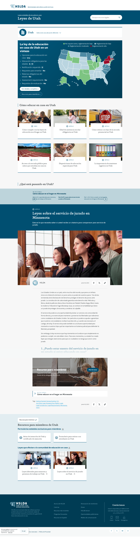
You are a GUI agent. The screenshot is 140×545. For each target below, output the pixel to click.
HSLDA (42, 283)
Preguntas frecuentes (60, 514)
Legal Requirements (54, 405)
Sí (42, 67)
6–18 (31, 64)
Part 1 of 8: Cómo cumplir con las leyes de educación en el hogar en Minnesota (95, 198)
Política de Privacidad (44, 532)
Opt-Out (10, 532)
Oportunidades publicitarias (89, 514)
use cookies (6, 529)
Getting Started (41, 401)
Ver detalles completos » (30, 89)
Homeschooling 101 (52, 401)
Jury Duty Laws (41, 403)
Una (28, 58)
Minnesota (63, 405)
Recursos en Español (60, 517)
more (37, 408)
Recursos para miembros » (31, 94)
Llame (111, 518)
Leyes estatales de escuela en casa (30, 15)
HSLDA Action (85, 511)
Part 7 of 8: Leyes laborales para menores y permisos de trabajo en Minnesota (44, 198)
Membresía (93, 370)
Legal (61, 403)
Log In (93, 373)
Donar (83, 507)
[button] (93, 283)
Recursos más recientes (61, 511)
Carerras (56, 507)
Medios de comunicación (88, 517)
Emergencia (124, 518)
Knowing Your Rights (52, 403)
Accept (24, 531)
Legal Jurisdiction (41, 405)
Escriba (117, 518)
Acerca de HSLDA (59, 504)
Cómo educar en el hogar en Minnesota (54, 394)
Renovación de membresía (89, 504)
